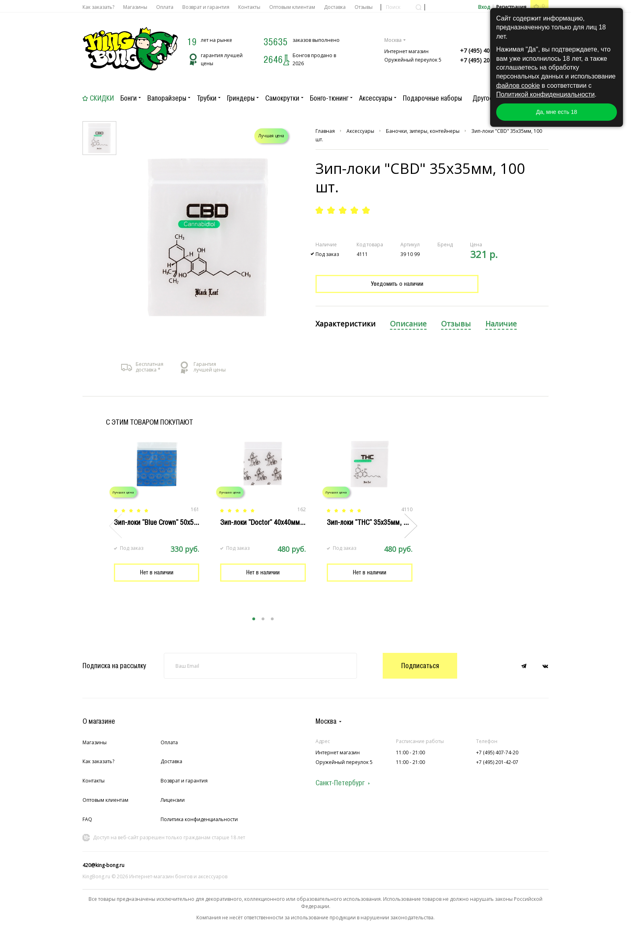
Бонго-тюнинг (329, 98)
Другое (482, 98)
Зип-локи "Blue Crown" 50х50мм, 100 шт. (172, 522)
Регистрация (511, 7)
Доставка (335, 7)
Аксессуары (375, 98)
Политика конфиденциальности (199, 819)
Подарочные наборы (432, 98)
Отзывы (364, 7)
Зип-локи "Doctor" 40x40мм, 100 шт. (272, 522)
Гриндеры (241, 98)
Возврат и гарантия (205, 7)
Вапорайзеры (166, 98)
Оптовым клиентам (292, 7)
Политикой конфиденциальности (545, 94)
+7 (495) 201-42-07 (485, 60)
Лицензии (173, 800)
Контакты (249, 7)
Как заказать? (98, 7)
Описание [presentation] (408, 323)
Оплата (164, 7)
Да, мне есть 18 (556, 112)
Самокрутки (282, 98)
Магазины (135, 7)
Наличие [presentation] (501, 323)
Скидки (102, 98)
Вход (484, 7)
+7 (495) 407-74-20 (485, 50)
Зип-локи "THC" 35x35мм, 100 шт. (376, 522)
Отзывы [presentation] (456, 323)
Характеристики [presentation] (345, 323)
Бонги (128, 98)
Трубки (207, 98)
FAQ (87, 819)
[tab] (345, 324)
